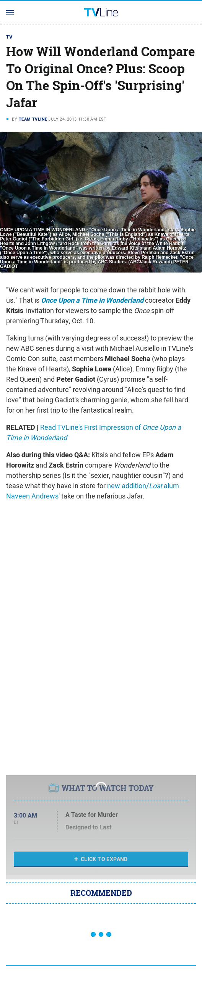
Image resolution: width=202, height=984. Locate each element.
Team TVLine (33, 119)
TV (9, 36)
